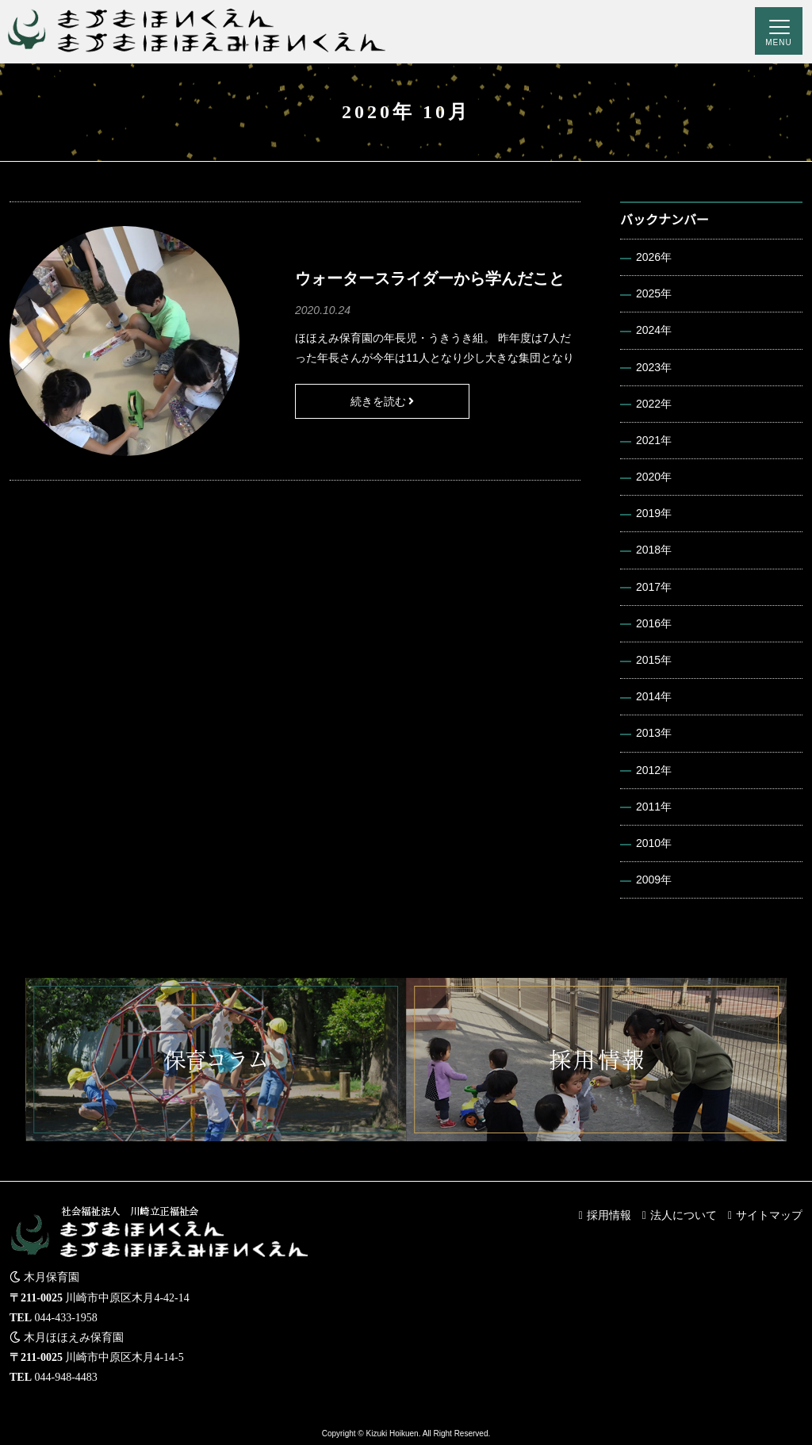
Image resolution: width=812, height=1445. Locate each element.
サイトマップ (769, 1215)
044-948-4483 (66, 1377)
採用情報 (609, 1215)
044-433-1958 (66, 1318)
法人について (683, 1215)
